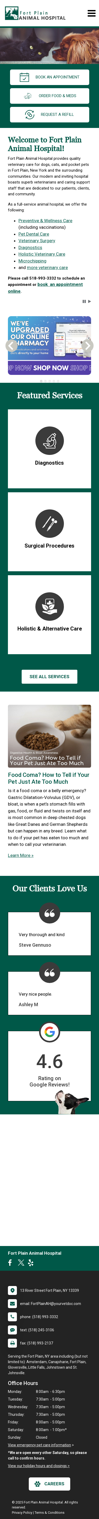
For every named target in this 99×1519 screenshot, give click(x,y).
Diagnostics (30, 247)
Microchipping (32, 261)
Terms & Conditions (49, 1513)
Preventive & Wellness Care (45, 220)
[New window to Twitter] (21, 1264)
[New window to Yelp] (32, 1264)
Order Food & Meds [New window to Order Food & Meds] (49, 96)
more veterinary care (47, 267)
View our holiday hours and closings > (39, 1466)
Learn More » (21, 855)
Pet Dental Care (33, 234)
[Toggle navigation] (91, 13)
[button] (84, 301)
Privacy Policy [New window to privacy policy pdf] (22, 1513)
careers (49, 1484)
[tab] (41, 381)
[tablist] (49, 381)
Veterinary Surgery (36, 240)
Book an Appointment (49, 77)
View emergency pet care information (39, 1445)
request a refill (49, 114)
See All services (49, 676)
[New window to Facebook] (11, 1264)
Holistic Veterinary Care (41, 254)
